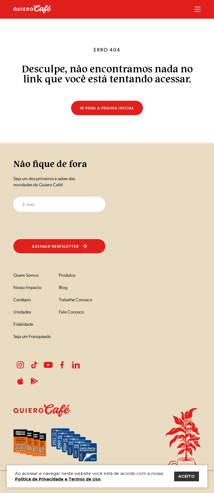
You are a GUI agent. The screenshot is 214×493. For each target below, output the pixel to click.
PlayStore (34, 381)
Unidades (22, 312)
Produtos (67, 275)
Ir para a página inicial (107, 107)
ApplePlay (20, 381)
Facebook (62, 365)
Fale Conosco (71, 312)
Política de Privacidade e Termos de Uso (58, 479)
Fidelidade (23, 324)
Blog (63, 287)
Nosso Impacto (27, 287)
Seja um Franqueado (32, 336)
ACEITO (186, 476)
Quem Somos (25, 275)
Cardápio (22, 299)
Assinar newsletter (59, 246)
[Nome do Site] (32, 16)
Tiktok (34, 365)
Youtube (48, 365)
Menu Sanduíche (198, 9)
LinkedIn (76, 365)
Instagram (20, 365)
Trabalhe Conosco (75, 299)
